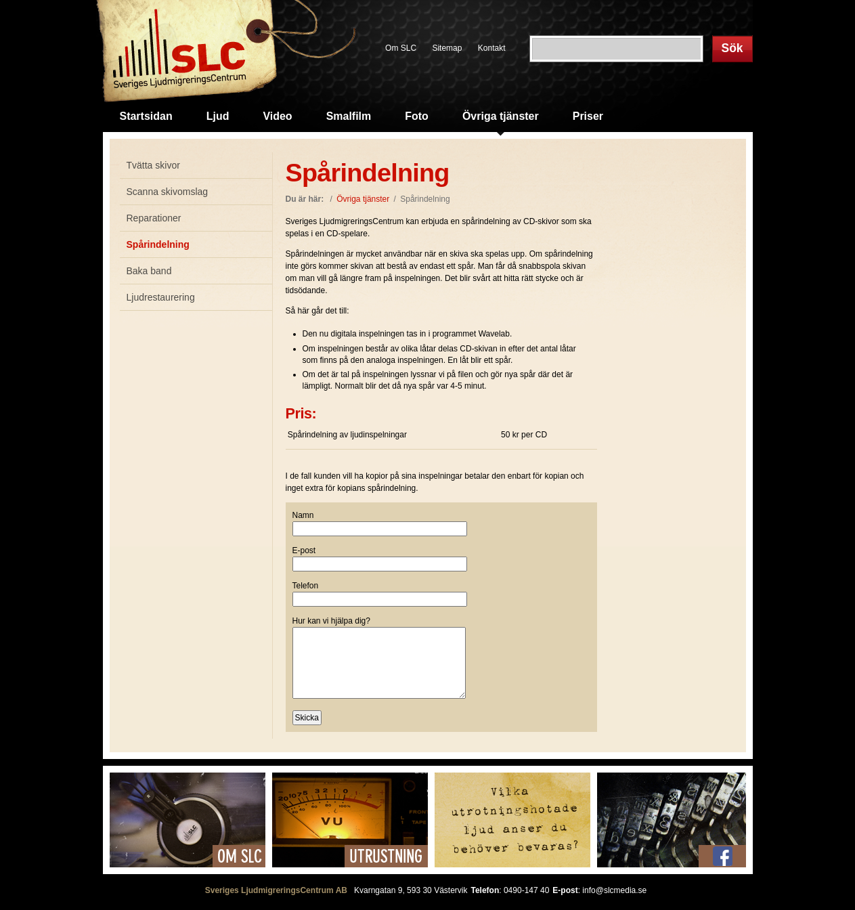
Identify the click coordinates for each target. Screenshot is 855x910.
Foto (417, 116)
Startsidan (146, 116)
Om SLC (400, 48)
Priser (588, 116)
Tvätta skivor (153, 165)
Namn (303, 515)
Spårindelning (158, 244)
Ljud (217, 116)
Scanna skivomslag (168, 191)
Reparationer (154, 218)
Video (277, 116)
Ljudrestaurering (161, 297)
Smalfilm (349, 116)
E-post (304, 550)
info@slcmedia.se (614, 890)
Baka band (149, 270)
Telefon (305, 585)
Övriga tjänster (500, 116)
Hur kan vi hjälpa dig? (331, 621)
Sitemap (447, 48)
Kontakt (492, 48)
